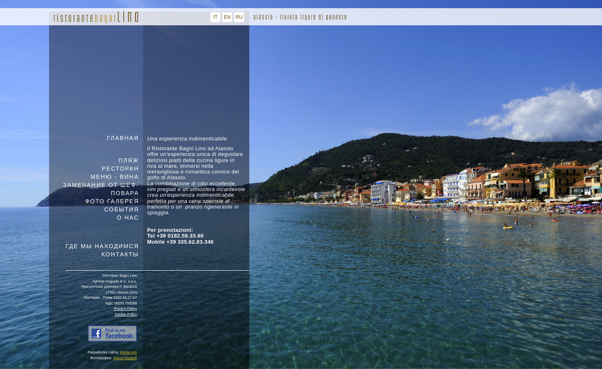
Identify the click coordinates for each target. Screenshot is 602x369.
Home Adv (128, 352)
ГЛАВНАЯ (123, 138)
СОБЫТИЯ (121, 209)
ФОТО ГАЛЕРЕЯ (112, 201)
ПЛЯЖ (129, 160)
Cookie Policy (125, 314)
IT (215, 17)
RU (238, 17)
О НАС (128, 217)
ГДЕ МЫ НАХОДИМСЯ (102, 246)
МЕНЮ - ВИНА (114, 176)
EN (227, 17)
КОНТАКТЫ (120, 254)
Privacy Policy (125, 309)
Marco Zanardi (125, 358)
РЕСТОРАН (120, 168)
